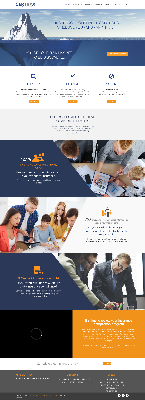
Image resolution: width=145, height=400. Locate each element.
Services (88, 4)
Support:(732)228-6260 (111, 388)
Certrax (80, 382)
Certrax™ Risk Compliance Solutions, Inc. (45, 395)
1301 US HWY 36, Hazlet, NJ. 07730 (111, 382)
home (67, 4)
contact (116, 4)
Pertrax (98, 4)
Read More (33, 102)
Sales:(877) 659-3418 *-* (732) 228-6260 (111, 385)
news (107, 4)
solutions (77, 4)
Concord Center (111, 379)
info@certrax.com (111, 391)
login (125, 4)
